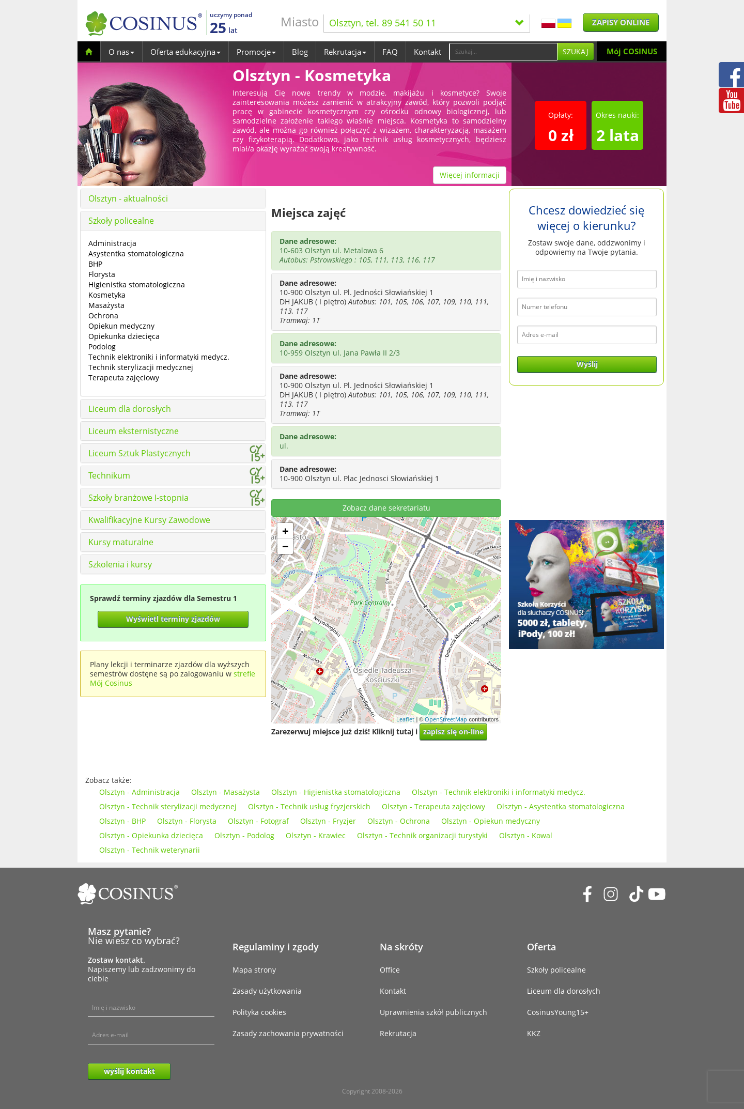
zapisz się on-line (453, 731)
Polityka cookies (259, 1012)
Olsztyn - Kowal (525, 835)
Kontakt (427, 52)
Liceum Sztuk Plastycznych (139, 453)
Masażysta (106, 305)
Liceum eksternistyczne (133, 431)
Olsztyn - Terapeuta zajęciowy (433, 806)
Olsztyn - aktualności (128, 198)
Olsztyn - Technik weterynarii (149, 850)
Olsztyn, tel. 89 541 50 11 (426, 23)
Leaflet (405, 719)
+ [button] (285, 530)
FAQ (390, 52)
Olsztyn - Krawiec (316, 835)
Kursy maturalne (120, 542)
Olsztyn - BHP (122, 821)
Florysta (101, 274)
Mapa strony (254, 970)
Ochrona (103, 315)
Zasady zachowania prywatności (288, 1033)
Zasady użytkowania (267, 991)
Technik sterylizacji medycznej (140, 367)
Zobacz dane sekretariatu (386, 508)
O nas (121, 52)
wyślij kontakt (129, 1071)
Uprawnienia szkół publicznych (433, 1012)
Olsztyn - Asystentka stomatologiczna (561, 806)
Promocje (256, 52)
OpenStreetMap (446, 719)
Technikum (109, 475)
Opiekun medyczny (121, 326)
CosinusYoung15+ (557, 1012)
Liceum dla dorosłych (129, 408)
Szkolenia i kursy (120, 564)
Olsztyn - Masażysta (225, 792)
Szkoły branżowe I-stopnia (138, 497)
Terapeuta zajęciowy (123, 377)
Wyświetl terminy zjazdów (173, 619)
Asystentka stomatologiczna (136, 253)
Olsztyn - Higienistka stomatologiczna (335, 792)
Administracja (112, 243)
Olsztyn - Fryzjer (328, 821)
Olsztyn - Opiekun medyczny (490, 821)
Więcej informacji (470, 175)
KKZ (533, 1033)
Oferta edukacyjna (185, 52)
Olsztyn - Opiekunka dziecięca (151, 835)
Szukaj (575, 51)
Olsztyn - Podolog (244, 835)
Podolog (102, 346)
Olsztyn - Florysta (186, 821)
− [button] (285, 546)
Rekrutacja (345, 52)
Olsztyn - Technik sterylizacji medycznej (168, 806)
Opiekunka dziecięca (124, 336)
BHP (95, 264)
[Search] (503, 51)
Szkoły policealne (121, 220)
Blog (300, 52)
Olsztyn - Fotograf (258, 821)
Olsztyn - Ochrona (398, 821)
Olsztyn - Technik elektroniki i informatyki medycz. (498, 792)
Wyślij (587, 364)
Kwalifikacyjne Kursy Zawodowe (149, 520)
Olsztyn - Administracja (139, 792)
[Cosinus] (143, 23)
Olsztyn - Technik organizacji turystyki (422, 835)
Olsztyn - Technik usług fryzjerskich (309, 806)
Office (390, 970)
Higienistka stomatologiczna (136, 284)
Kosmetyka (107, 295)
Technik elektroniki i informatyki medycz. (158, 357)
